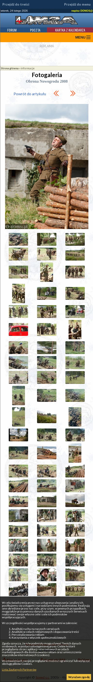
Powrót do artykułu (30, 93)
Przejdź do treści (15, 4)
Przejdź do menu (77, 4)
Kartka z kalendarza (70, 29)
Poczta (35, 29)
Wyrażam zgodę (79, 677)
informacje (28, 68)
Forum (11, 29)
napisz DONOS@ (82, 10)
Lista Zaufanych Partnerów (19, 669)
